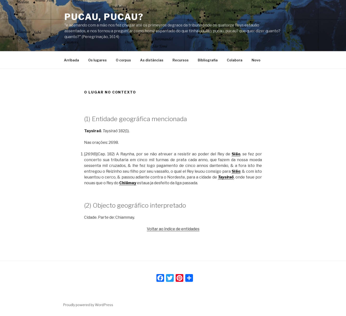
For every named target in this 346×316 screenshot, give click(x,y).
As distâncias (151, 60)
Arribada (71, 60)
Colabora (234, 60)
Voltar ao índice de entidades (173, 229)
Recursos (181, 60)
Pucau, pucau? (103, 17)
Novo (256, 60)
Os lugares (97, 60)
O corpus (123, 60)
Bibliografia (208, 60)
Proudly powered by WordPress (88, 305)
